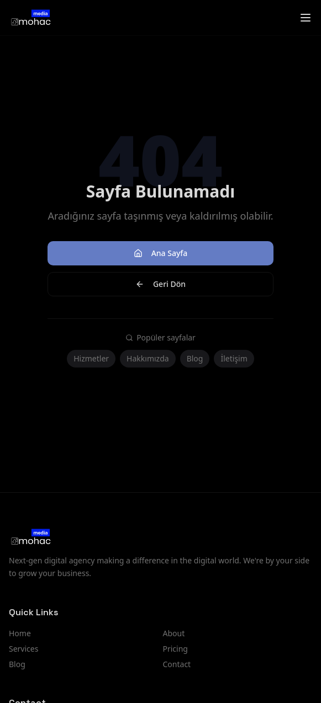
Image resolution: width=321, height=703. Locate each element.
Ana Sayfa (161, 253)
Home (20, 633)
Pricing (175, 648)
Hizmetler (91, 358)
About (174, 633)
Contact (177, 664)
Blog (195, 358)
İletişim (233, 358)
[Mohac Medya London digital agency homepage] (30, 17)
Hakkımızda (148, 358)
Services (23, 648)
